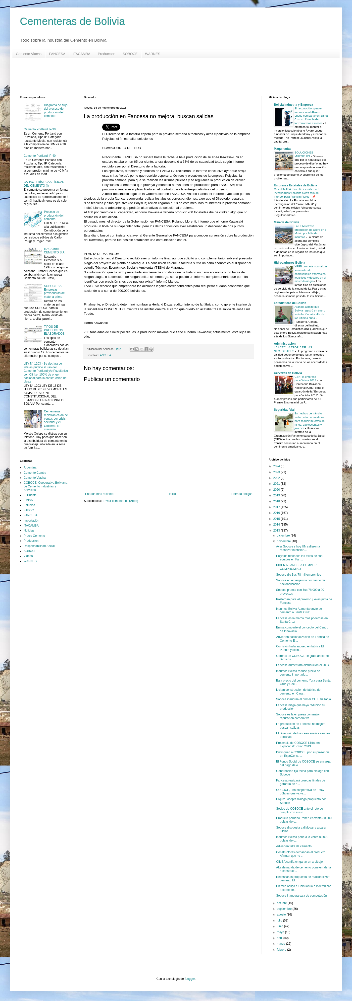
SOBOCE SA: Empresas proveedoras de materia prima (54, 291)
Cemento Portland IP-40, (40, 155)
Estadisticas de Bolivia (290, 303)
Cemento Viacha (29, 54)
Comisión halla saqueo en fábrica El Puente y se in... (300, 648)
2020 (277, 489)
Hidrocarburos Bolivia (289, 262)
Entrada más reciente (99, 494)
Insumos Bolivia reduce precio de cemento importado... (298, 672)
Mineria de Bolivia (286, 222)
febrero (282, 949)
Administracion (285, 343)
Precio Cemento (34, 536)
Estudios (29, 505)
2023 (277, 472)
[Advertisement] (169, 77)
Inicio (172, 494)
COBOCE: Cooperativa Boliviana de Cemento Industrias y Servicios (45, 486)
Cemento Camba (35, 472)
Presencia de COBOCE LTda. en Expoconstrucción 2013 (298, 744)
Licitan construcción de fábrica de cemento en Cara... (298, 691)
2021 (277, 483)
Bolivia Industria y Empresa (293, 104)
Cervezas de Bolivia (288, 373)
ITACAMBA (82, 54)
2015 (277, 519)
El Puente (30, 495)
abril (280, 938)
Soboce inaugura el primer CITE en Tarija (303, 699)
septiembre (285, 909)
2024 (277, 466)
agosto (282, 914)
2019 (277, 495)
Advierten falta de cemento (294, 846)
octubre (282, 903)
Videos (28, 556)
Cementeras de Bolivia (72, 21)
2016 (277, 513)
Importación (31, 520)
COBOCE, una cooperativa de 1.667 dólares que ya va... (300, 791)
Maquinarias (282, 149)
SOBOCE (130, 54)
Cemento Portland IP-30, (40, 129)
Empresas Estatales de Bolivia (295, 185)
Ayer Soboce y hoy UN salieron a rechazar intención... (298, 548)
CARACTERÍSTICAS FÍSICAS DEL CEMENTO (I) (44, 183)
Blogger (190, 979)
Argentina (30, 467)
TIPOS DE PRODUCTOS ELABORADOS (54, 330)
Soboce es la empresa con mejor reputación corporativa (298, 716)
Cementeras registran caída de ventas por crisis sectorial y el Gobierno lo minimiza (56, 420)
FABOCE (30, 510)
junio (280, 926)
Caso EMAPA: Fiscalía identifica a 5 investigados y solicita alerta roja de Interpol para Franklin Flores (296, 193)
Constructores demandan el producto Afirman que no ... (300, 853)
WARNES (152, 54)
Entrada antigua (241, 494)
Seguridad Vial (284, 409)
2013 (277, 530)
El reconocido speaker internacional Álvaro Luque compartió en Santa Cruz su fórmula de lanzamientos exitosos (311, 116)
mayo (281, 932)
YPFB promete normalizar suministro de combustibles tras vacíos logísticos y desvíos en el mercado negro (311, 274)
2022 (277, 478)
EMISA (28, 500)
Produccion (106, 54)
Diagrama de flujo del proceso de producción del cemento (55, 110)
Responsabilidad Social (39, 546)
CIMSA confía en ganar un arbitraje (299, 861)
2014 (277, 524)
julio (280, 920)
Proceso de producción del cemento (53, 215)
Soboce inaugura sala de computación (301, 895)
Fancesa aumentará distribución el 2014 (302, 665)
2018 (277, 501)
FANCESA (57, 54)
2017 (277, 507)
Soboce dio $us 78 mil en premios (298, 574)
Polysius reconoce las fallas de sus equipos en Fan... (299, 557)
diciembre (284, 535)
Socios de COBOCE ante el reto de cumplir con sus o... (299, 810)
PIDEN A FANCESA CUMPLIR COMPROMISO (296, 566)
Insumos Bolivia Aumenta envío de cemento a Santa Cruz (299, 610)
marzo (281, 943)
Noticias (29, 530)
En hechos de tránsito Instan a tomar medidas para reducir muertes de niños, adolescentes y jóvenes (310, 421)
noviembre (284, 541)
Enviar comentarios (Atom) (120, 501)
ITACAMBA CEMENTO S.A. (54, 250)
